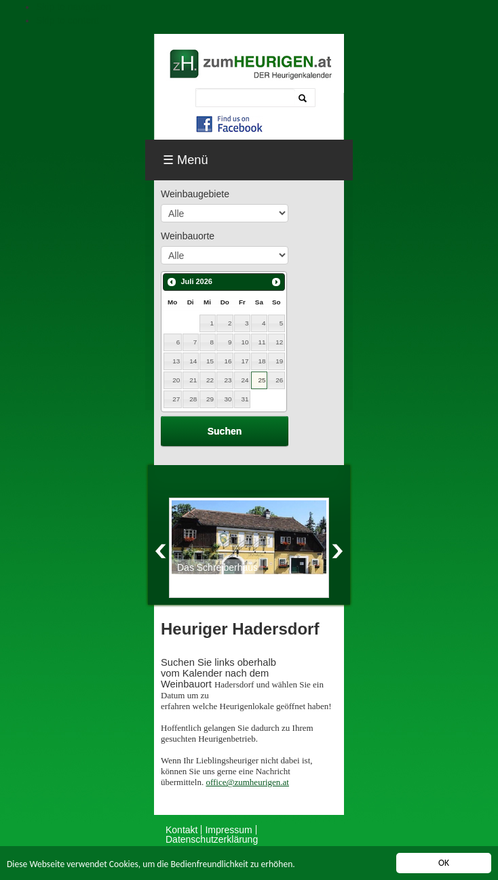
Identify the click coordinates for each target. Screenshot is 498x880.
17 (244, 361)
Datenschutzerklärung (212, 839)
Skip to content (67, 20)
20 (176, 380)
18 (261, 361)
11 (261, 342)
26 (279, 380)
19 (279, 361)
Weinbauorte (187, 236)
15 (210, 361)
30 (228, 399)
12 (279, 342)
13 (176, 361)
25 (261, 380)
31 (244, 399)
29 (210, 399)
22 (210, 380)
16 (228, 361)
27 (176, 399)
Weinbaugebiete (195, 193)
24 (244, 380)
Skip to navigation (73, 6)
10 (244, 342)
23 (228, 380)
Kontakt (181, 830)
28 (193, 399)
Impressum (228, 830)
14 (193, 361)
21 (193, 380)
